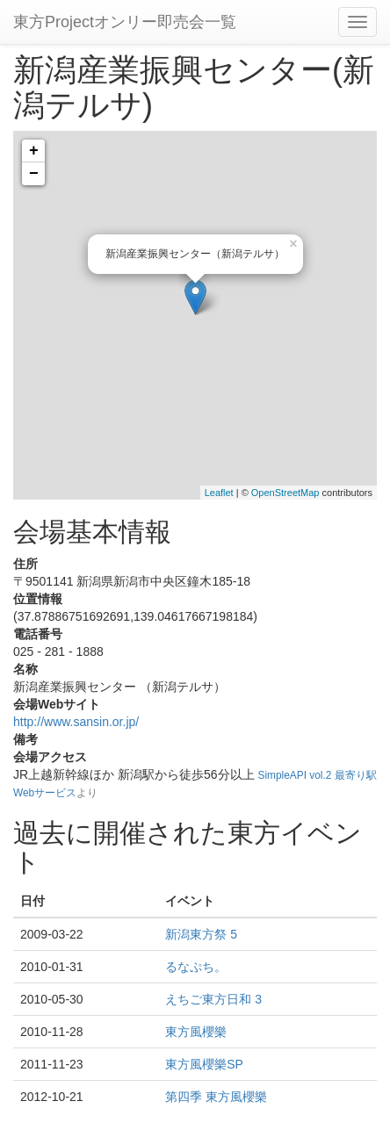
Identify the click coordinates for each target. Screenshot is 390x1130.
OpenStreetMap (285, 492)
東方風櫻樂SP (204, 1064)
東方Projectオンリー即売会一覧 (124, 22)
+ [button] (34, 151)
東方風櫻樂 (196, 1032)
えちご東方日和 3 (213, 999)
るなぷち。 (196, 967)
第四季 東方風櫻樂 (216, 1097)
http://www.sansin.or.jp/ (76, 722)
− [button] (34, 173)
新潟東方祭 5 (201, 934)
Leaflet (219, 492)
